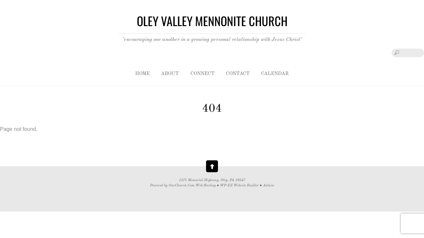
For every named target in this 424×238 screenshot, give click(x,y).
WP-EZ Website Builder (239, 185)
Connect (202, 73)
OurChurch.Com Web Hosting (192, 185)
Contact (238, 73)
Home (142, 73)
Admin (268, 185)
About (170, 73)
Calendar (275, 73)
